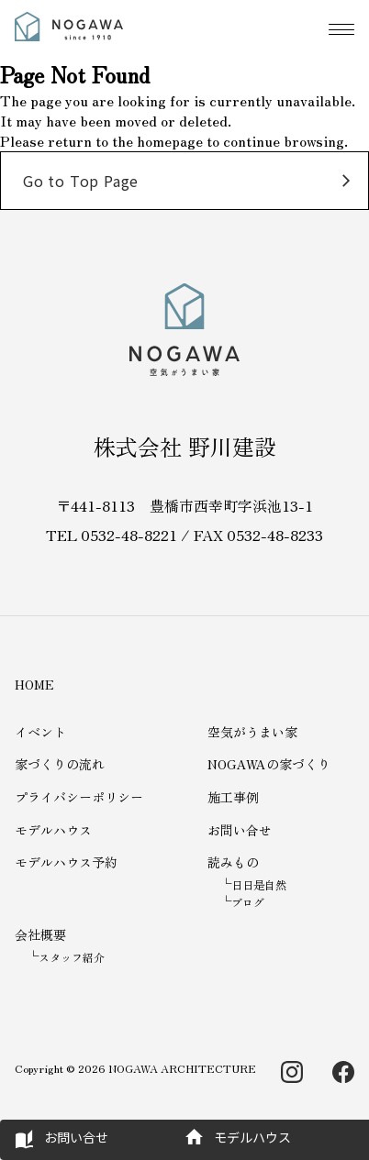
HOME (34, 684)
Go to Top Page (81, 181)
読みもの (233, 862)
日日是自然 (258, 884)
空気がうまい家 (252, 732)
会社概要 (40, 934)
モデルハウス (53, 830)
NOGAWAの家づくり (268, 764)
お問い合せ (239, 830)
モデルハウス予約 (66, 862)
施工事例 (233, 797)
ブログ (247, 902)
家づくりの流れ (60, 764)
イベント (40, 732)
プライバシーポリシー (79, 797)
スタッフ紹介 (72, 957)
